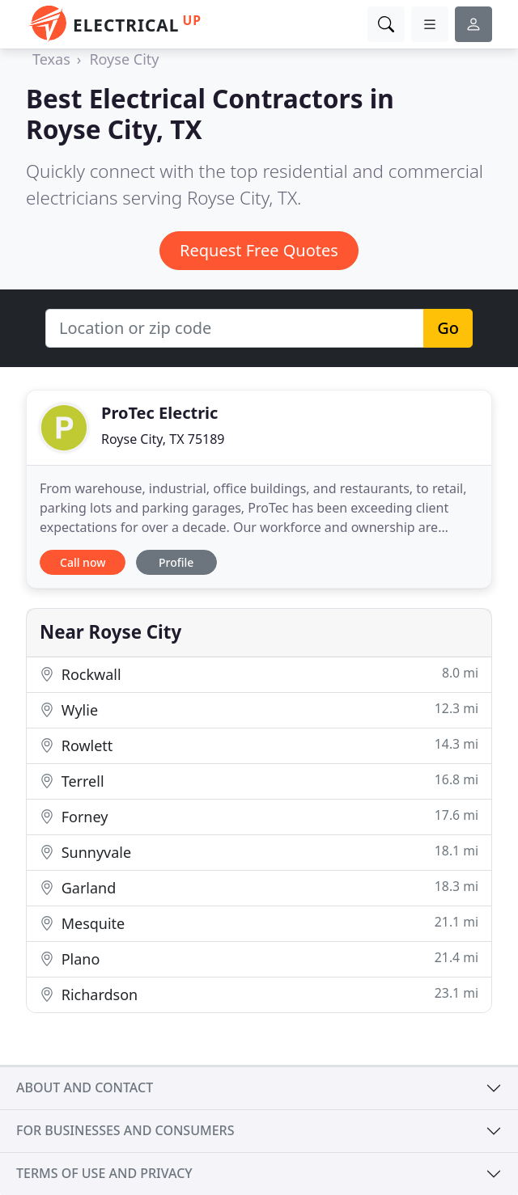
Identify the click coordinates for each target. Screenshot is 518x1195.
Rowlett (259, 745)
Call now (82, 562)
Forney (259, 816)
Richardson (259, 994)
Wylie (259, 709)
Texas (51, 59)
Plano (259, 958)
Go (448, 328)
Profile (176, 562)
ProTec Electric (159, 413)
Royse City (124, 59)
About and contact (84, 1087)
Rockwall (259, 674)
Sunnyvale (259, 852)
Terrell (259, 781)
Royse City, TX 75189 (163, 439)
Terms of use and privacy (104, 1173)
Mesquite (259, 923)
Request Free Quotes (259, 250)
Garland (259, 887)
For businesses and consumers (125, 1130)
